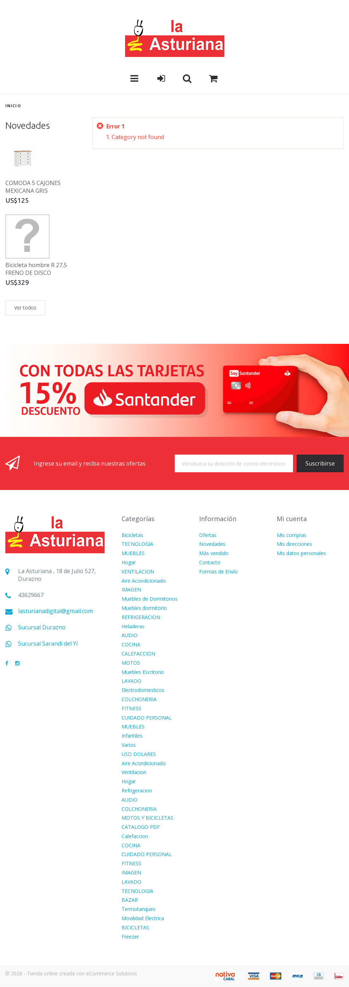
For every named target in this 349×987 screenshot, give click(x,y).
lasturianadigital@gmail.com (55, 611)
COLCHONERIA (139, 700)
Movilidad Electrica (143, 919)
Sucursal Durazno (42, 627)
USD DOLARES (139, 754)
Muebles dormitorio (144, 608)
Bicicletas (132, 535)
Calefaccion (135, 836)
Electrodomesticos (143, 690)
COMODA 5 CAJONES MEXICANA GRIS (33, 187)
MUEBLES (133, 553)
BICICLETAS (135, 928)
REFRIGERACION (141, 617)
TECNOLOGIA (137, 544)
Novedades (27, 125)
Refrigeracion (137, 791)
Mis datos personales (301, 553)
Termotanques (139, 909)
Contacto (209, 563)
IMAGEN (131, 590)
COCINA (131, 645)
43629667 (31, 595)
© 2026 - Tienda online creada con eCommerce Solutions (71, 973)
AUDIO (129, 636)
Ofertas (207, 535)
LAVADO (131, 681)
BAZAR (130, 900)
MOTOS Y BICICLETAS (147, 818)
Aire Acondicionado (144, 581)
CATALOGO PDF (141, 827)
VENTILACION (138, 572)
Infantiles (132, 736)
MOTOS (131, 663)
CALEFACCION (138, 654)
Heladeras (133, 627)
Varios (129, 745)
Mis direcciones (294, 544)
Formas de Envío (218, 572)
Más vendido (214, 553)
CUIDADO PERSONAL (147, 718)
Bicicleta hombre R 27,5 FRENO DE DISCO (36, 269)
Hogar (129, 563)
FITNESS (131, 709)
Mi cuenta (292, 518)
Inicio (13, 105)
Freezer (130, 937)
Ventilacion (134, 772)
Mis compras (291, 535)
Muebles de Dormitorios (150, 599)
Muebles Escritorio (143, 672)
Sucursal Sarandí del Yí (48, 643)
